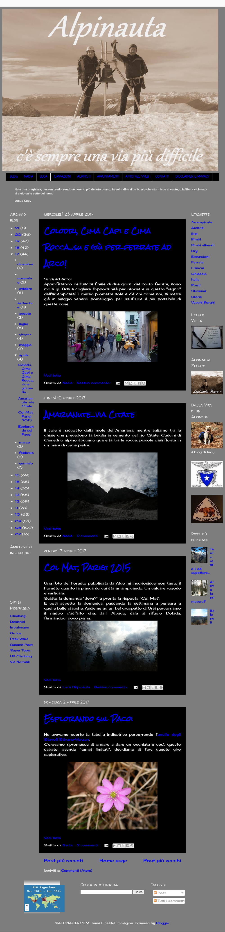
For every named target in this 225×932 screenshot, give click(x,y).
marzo (24, 442)
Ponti (195, 285)
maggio (25, 345)
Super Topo (20, 650)
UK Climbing (21, 656)
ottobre (25, 288)
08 (18, 528)
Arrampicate (201, 222)
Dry (194, 251)
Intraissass (19, 627)
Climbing (17, 616)
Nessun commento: (94, 383)
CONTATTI (162, 176)
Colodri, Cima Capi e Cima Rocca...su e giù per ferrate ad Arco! (107, 247)
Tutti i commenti (169, 900)
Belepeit (212, 616)
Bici (194, 233)
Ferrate (197, 262)
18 (17, 247)
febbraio (26, 453)
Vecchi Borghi (203, 302)
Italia (195, 279)
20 (18, 234)
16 (18, 475)
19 (18, 241)
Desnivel (17, 622)
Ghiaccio (199, 274)
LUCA (43, 176)
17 (17, 254)
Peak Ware (19, 639)
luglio (23, 324)
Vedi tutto (52, 375)
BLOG (14, 176)
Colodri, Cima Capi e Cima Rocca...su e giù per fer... (26, 378)
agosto (25, 313)
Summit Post (21, 644)
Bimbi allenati (202, 245)
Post (160, 893)
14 (17, 488)
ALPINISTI (83, 176)
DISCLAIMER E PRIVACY (192, 176)
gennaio (26, 463)
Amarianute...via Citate (89, 415)
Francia (197, 268)
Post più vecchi (162, 860)
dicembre (25, 264)
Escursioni (200, 256)
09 (18, 521)
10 (18, 514)
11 (17, 508)
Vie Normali (20, 662)
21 (17, 228)
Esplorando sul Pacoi (88, 719)
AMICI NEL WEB (137, 176)
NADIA (28, 176)
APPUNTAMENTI (108, 176)
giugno (25, 334)
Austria (197, 228)
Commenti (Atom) (76, 870)
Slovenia (198, 291)
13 (17, 495)
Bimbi (196, 239)
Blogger (162, 923)
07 (18, 534)
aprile (24, 355)
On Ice (15, 633)
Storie (196, 297)
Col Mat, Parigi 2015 (87, 568)
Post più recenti (63, 860)
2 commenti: (88, 536)
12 (17, 501)
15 (18, 482)
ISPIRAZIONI (62, 176)
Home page (113, 860)
